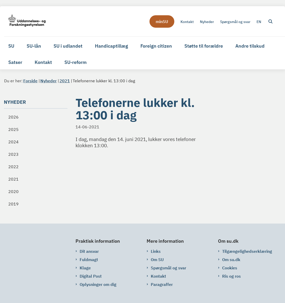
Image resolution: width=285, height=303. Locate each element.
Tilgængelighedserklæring (247, 251)
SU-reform (75, 62)
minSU (162, 21)
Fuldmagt (89, 259)
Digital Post (91, 276)
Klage (85, 267)
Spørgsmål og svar (168, 267)
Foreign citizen (156, 46)
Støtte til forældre (203, 46)
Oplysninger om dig (98, 284)
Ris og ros (231, 276)
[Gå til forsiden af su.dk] (25, 21)
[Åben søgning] (270, 21)
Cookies (229, 267)
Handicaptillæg (111, 46)
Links (156, 251)
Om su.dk (231, 259)
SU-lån (34, 46)
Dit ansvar (89, 251)
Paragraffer (162, 284)
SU (11, 46)
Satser (15, 62)
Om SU (157, 259)
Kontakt (43, 62)
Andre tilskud (250, 46)
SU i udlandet (68, 46)
